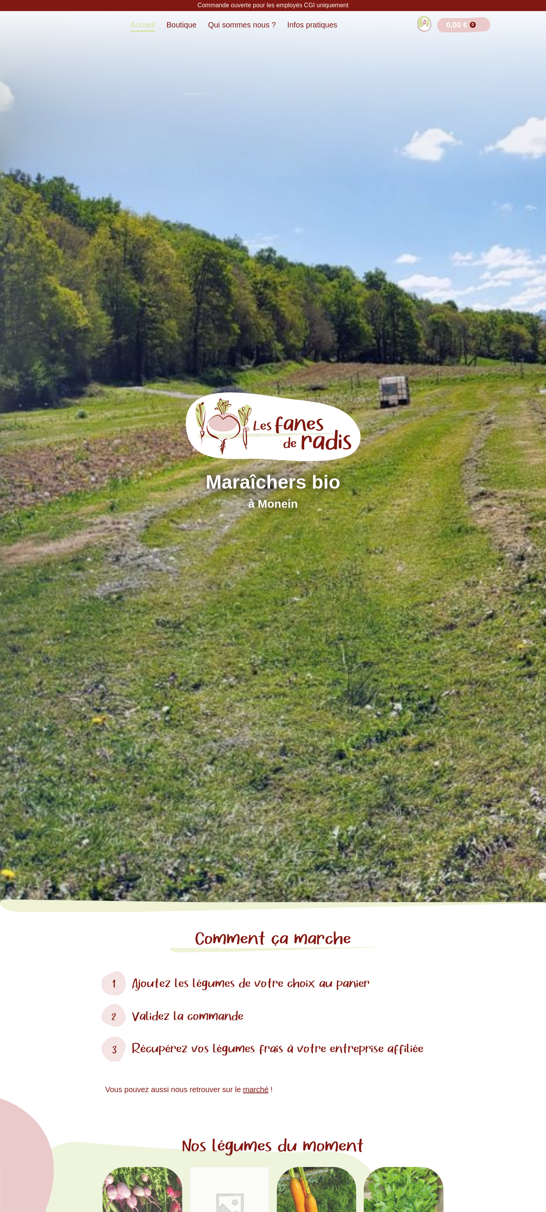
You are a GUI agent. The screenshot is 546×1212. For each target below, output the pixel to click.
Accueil (142, 25)
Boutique (182, 25)
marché (255, 1089)
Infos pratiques (312, 25)
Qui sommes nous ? (242, 25)
